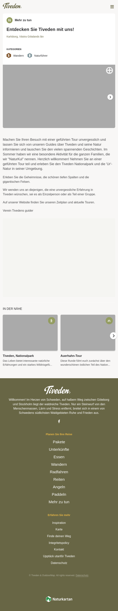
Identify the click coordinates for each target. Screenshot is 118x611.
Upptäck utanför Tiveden (59, 556)
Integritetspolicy (59, 542)
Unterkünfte (59, 449)
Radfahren (59, 471)
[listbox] (59, 96)
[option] (59, 96)
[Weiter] (110, 97)
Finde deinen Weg (59, 536)
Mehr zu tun (59, 501)
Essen (59, 456)
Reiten (59, 479)
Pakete (59, 441)
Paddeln (59, 494)
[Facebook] (58, 421)
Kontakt (59, 549)
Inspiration (59, 522)
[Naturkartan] (59, 601)
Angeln (59, 486)
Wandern (59, 464)
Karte (59, 529)
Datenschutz (59, 563)
